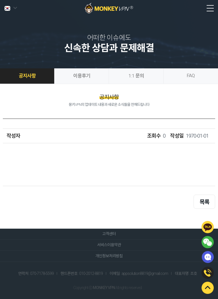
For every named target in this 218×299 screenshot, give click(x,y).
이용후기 (81, 76)
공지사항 (27, 76)
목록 (204, 202)
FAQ (191, 75)
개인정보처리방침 (109, 256)
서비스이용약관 (109, 245)
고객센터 (109, 233)
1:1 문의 (136, 76)
